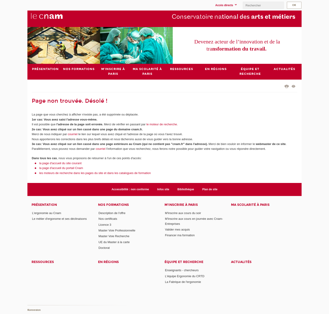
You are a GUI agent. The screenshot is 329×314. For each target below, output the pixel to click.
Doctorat (104, 248)
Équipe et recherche (183, 262)
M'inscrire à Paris (181, 205)
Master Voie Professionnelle (116, 230)
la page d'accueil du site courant (60, 163)
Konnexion (34, 310)
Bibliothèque (186, 189)
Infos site (163, 189)
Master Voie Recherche (113, 236)
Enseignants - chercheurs (182, 270)
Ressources (43, 262)
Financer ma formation (180, 235)
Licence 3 (104, 224)
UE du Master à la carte (114, 242)
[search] (263, 5)
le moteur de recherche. (162, 124)
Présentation (44, 205)
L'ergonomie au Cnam (46, 213)
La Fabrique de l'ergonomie (183, 282)
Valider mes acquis (177, 229)
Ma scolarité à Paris (250, 205)
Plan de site (210, 189)
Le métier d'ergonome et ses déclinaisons (59, 218)
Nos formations (113, 205)
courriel (73, 134)
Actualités (241, 262)
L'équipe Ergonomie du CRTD (184, 276)
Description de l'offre (111, 213)
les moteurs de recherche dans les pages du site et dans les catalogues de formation (95, 173)
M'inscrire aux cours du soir (183, 213)
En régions (108, 262)
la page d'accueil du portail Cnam (61, 168)
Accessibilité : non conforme (130, 189)
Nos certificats (107, 218)
